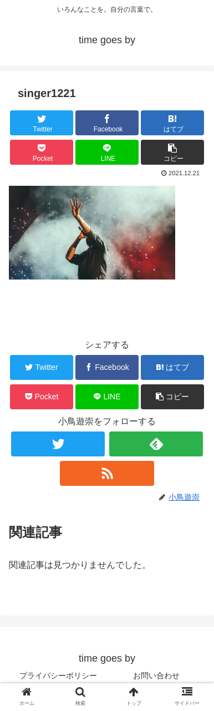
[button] (172, 152)
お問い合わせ (156, 675)
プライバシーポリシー (58, 675)
